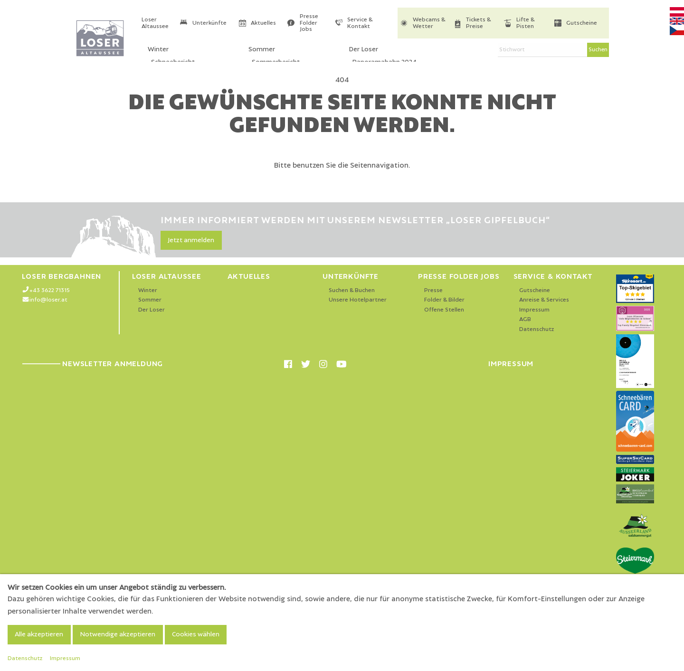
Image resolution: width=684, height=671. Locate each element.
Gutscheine (581, 23)
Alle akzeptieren (39, 634)
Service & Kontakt (359, 23)
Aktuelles (263, 23)
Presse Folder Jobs (309, 22)
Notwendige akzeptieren (117, 634)
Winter (147, 290)
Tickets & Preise (478, 23)
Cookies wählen (195, 634)
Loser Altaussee (155, 23)
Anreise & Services (544, 300)
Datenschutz (536, 329)
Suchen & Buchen (352, 290)
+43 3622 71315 (49, 290)
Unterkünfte (209, 23)
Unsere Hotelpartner (358, 300)
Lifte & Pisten (525, 23)
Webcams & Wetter (429, 23)
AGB (525, 319)
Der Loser (151, 310)
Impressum (534, 310)
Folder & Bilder (444, 300)
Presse (433, 290)
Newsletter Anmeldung (92, 364)
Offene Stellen (444, 310)
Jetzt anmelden (191, 240)
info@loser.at (48, 300)
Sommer (150, 300)
